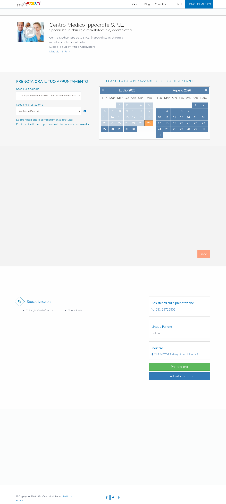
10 (159, 117)
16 (203, 117)
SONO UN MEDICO (199, 4)
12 (174, 117)
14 (188, 117)
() (175, 354)
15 (195, 117)
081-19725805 (163, 309)
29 (119, 129)
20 (181, 123)
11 (166, 117)
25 (166, 129)
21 (188, 123)
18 (166, 123)
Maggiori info (59, 51)
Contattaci (161, 4)
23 (203, 123)
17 (159, 123)
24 (159, 129)
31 (133, 129)
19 (174, 123)
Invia (203, 258)
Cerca (135, 4)
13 (181, 117)
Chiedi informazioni (179, 376)
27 (104, 129)
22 (195, 123)
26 (148, 123)
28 (112, 129)
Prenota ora (179, 367)
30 (126, 129)
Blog (147, 4)
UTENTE (177, 4)
